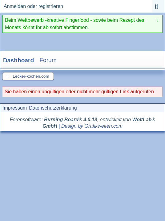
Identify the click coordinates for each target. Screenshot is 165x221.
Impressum (14, 107)
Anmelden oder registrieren (33, 6)
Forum (47, 60)
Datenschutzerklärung (53, 107)
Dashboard (18, 60)
